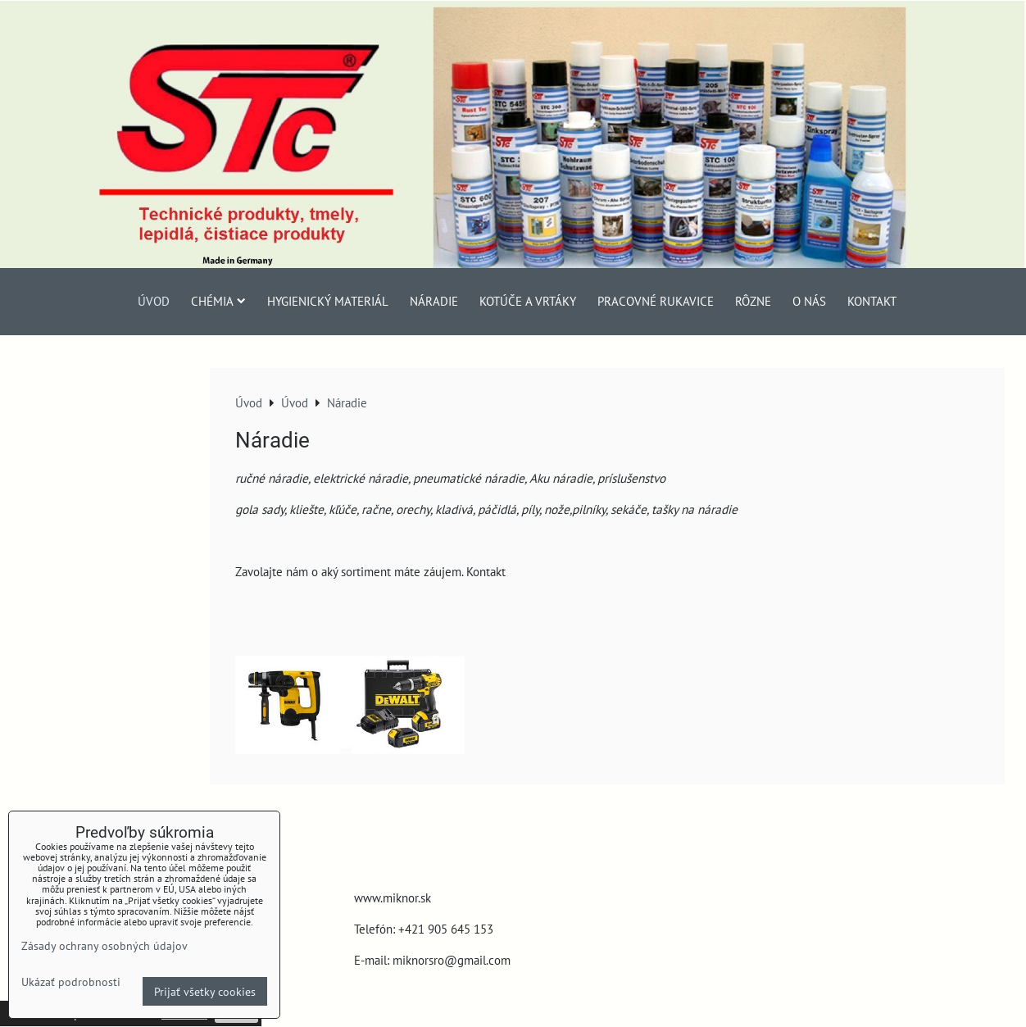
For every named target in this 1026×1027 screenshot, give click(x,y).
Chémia (218, 301)
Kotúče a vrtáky (527, 301)
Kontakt (872, 301)
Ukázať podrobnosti (70, 981)
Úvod (154, 301)
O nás (809, 301)
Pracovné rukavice (655, 301)
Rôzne (753, 301)
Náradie (434, 301)
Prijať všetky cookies (205, 991)
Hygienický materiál (327, 301)
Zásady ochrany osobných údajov (104, 945)
